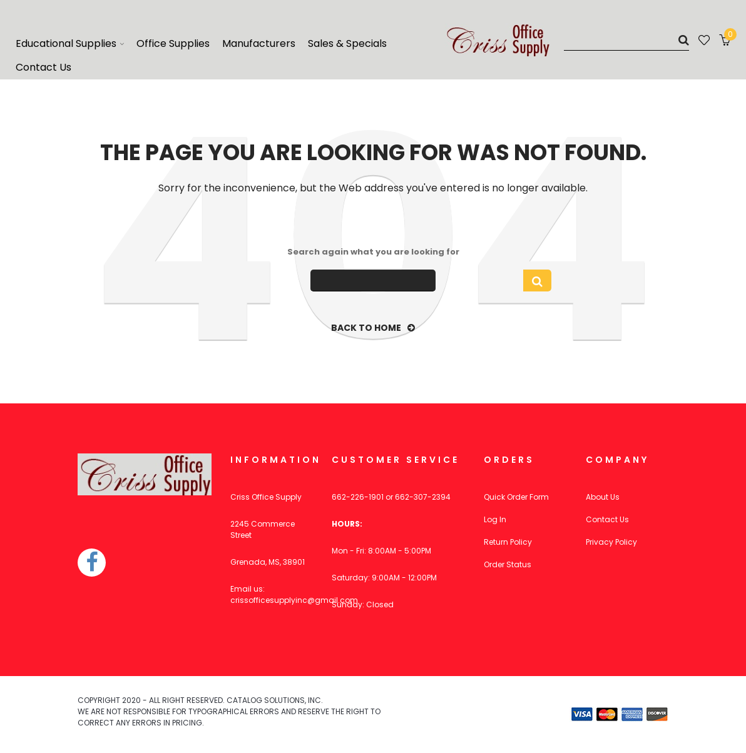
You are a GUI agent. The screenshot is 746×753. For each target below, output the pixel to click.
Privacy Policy (611, 542)
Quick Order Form (516, 497)
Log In (495, 519)
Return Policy (508, 542)
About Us (603, 497)
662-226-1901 (358, 497)
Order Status (507, 564)
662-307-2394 (423, 497)
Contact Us (607, 519)
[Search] (626, 40)
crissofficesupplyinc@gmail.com (294, 600)
